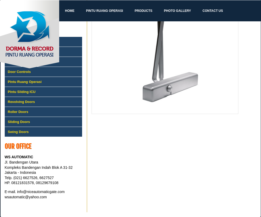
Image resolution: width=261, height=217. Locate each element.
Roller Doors (18, 112)
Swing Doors (18, 132)
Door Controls (19, 72)
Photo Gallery (177, 11)
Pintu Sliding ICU (22, 92)
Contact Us (213, 11)
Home (69, 11)
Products (143, 11)
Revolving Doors (21, 102)
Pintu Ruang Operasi (104, 11)
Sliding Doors (19, 122)
